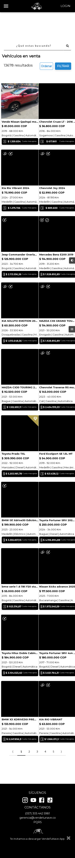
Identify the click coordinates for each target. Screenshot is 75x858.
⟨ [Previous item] (12, 766)
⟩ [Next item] (61, 766)
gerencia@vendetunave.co (37, 819)
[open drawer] (6, 6)
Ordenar (46, 39)
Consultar (15, 86)
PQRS (37, 823)
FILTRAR (63, 39)
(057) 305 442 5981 (37, 815)
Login (65, 6)
